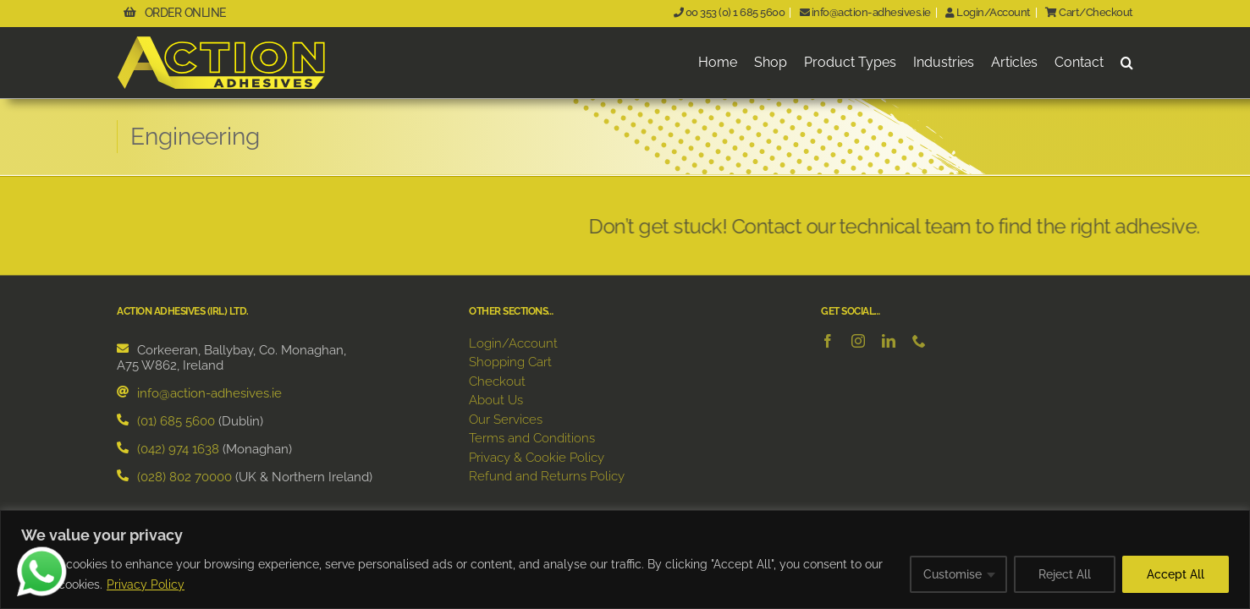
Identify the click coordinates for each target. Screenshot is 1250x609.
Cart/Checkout (1088, 12)
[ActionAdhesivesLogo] (222, 42)
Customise (952, 574)
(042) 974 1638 (178, 450)
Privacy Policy (145, 584)
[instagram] (858, 341)
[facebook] (827, 341)
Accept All (1175, 574)
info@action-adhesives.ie (862, 12)
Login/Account (986, 12)
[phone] (919, 341)
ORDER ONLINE (177, 12)
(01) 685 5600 (176, 422)
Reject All (1064, 574)
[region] (625, 559)
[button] (1127, 63)
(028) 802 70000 (184, 478)
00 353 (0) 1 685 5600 (727, 12)
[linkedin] (888, 341)
